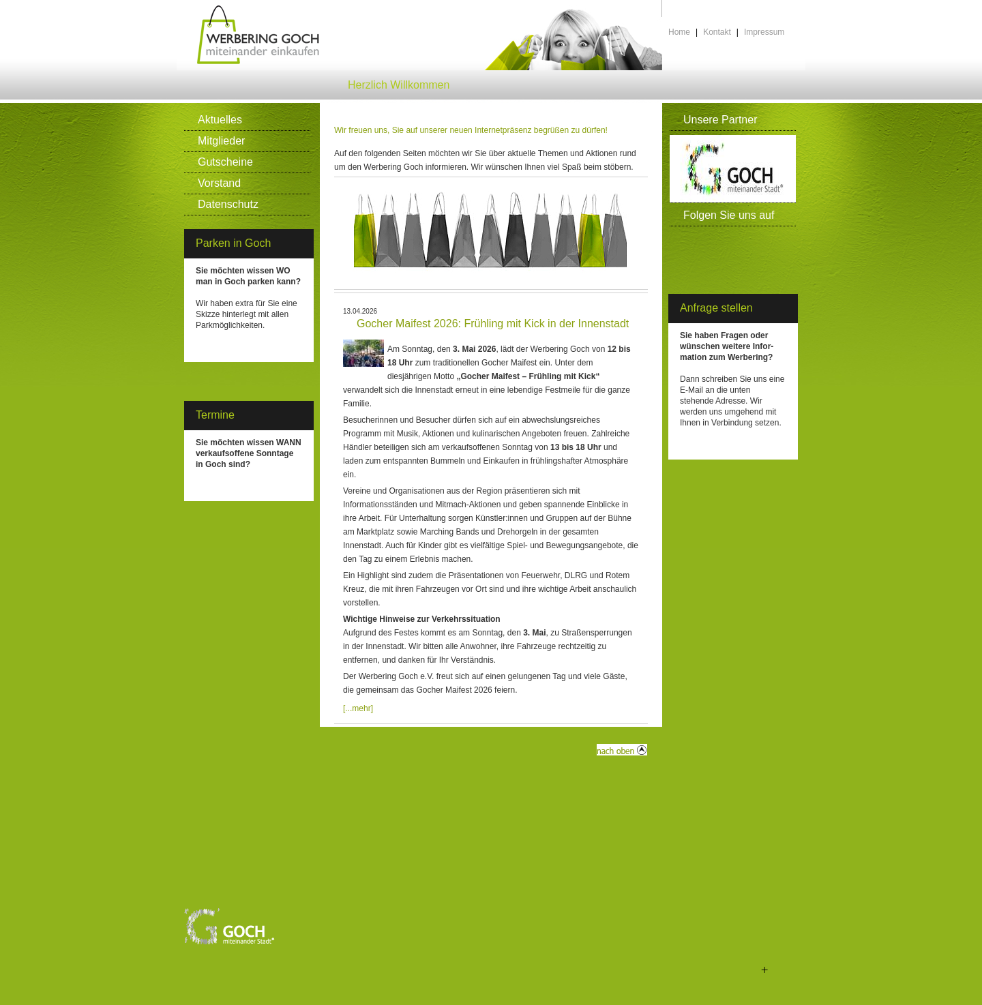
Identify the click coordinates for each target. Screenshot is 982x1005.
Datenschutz (228, 204)
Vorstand (219, 183)
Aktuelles (220, 119)
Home (679, 32)
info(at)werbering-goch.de (727, 444)
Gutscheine (225, 162)
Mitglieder (221, 141)
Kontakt (717, 32)
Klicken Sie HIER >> (233, 347)
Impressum (764, 32)
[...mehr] (358, 708)
